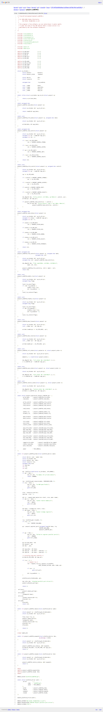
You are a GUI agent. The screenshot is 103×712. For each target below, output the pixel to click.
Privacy (13, 709)
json (100, 709)
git (38, 7)
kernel (16, 7)
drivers (16, 10)
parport (22, 10)
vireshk (42, 7)
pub (20, 7)
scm (24, 7)
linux (28, 7)
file (45, 13)
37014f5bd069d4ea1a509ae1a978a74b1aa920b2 (66, 7)
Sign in (99, 2)
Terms (17, 709)
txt (96, 709)
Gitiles (9, 709)
